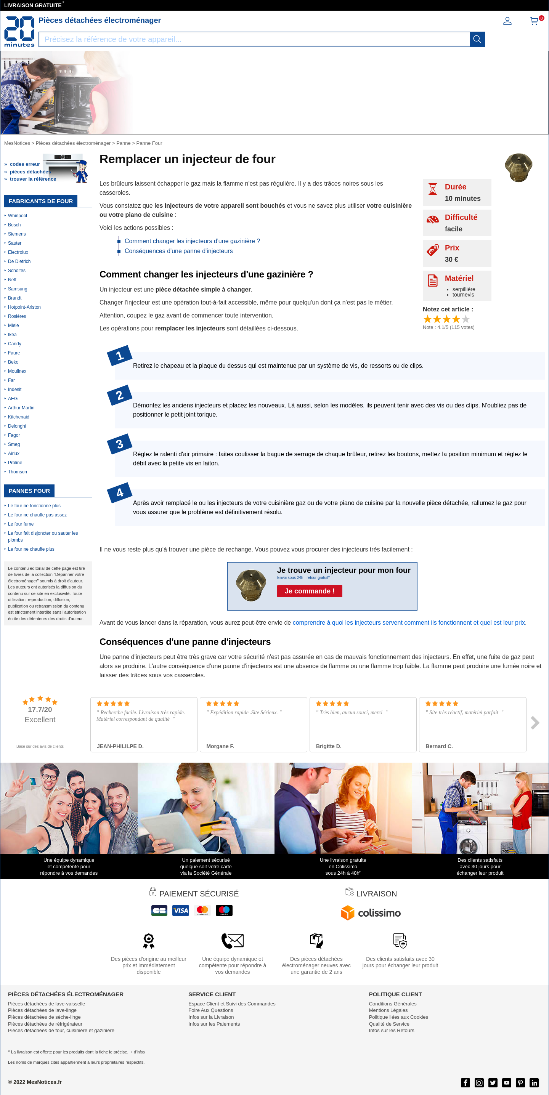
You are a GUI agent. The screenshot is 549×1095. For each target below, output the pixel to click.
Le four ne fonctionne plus (34, 505)
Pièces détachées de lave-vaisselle (46, 1004)
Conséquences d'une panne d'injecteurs (179, 251)
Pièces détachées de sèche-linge (44, 1017)
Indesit (14, 389)
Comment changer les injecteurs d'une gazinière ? (192, 241)
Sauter (14, 243)
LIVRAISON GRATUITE (33, 5)
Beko (13, 362)
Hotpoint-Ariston (24, 307)
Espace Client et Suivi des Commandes (231, 1004)
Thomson (17, 472)
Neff (12, 279)
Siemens (17, 234)
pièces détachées (30, 172)
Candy (14, 343)
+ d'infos (138, 1052)
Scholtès (17, 270)
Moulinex (17, 371)
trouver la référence (33, 179)
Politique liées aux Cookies (398, 1017)
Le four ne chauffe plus (31, 549)
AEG (13, 398)
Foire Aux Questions (210, 1010)
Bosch (14, 225)
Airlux (13, 453)
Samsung (17, 289)
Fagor (14, 435)
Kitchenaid (18, 417)
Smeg (14, 444)
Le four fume (21, 524)
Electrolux (18, 252)
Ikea (12, 334)
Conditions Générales (393, 1004)
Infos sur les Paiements (214, 1024)
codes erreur (25, 164)
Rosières (17, 316)
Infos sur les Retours (391, 1030)
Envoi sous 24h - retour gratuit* (303, 578)
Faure (14, 353)
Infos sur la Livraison (211, 1017)
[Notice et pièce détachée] (19, 31)
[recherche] (477, 39)
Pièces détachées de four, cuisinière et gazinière (61, 1030)
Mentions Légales (388, 1010)
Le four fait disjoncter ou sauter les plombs (43, 537)
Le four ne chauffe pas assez (37, 515)
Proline (15, 462)
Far (11, 380)
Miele (13, 325)
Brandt (14, 298)
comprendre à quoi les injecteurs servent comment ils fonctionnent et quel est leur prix (409, 622)
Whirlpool (17, 215)
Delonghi (17, 426)
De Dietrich (19, 261)
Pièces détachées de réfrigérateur (45, 1024)
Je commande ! (310, 591)
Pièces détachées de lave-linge (42, 1010)
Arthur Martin (21, 407)
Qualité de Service (389, 1024)
